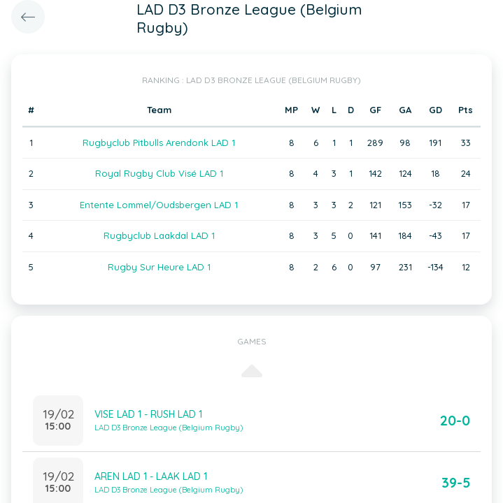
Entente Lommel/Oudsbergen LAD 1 (159, 204)
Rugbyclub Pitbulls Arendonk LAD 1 (159, 142)
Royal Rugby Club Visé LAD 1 (159, 173)
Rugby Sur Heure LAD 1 (159, 266)
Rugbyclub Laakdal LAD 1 (159, 235)
